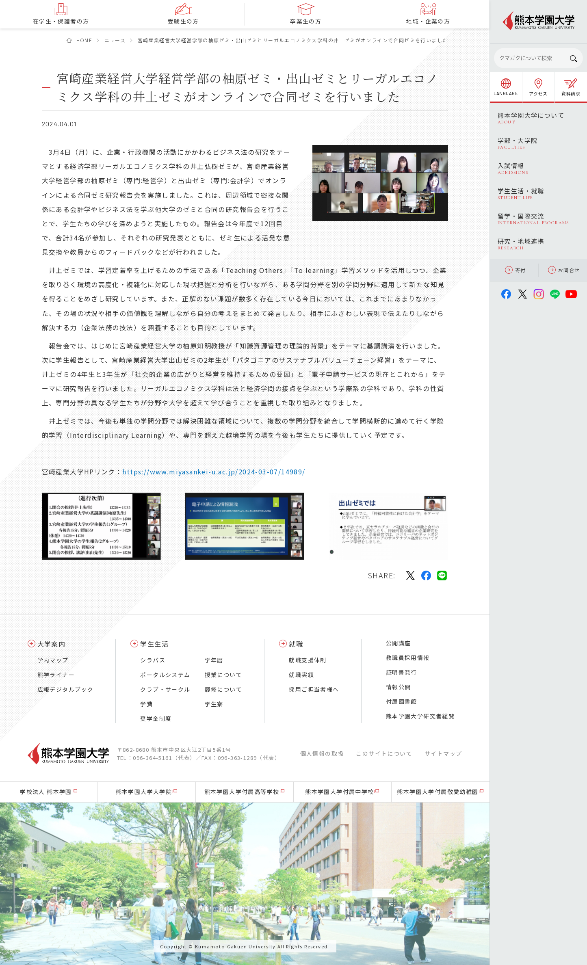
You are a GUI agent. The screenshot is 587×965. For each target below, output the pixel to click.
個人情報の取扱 (322, 753)
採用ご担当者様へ (314, 689)
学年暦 (214, 660)
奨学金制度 (155, 718)
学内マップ (53, 660)
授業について (223, 675)
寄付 (515, 270)
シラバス (152, 660)
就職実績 (301, 675)
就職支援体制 (307, 660)
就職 (296, 644)
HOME (84, 40)
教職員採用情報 (408, 657)
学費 (146, 704)
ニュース (115, 40)
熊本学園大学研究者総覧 (420, 716)
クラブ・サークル (165, 689)
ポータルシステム (165, 675)
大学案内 (51, 644)
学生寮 (214, 704)
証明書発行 (401, 672)
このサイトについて (384, 753)
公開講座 (398, 643)
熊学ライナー (56, 675)
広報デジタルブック (65, 689)
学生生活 (154, 644)
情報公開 (398, 687)
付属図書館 (401, 701)
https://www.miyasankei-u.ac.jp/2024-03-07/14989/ (213, 471)
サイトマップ (443, 753)
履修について (223, 689)
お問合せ (564, 270)
